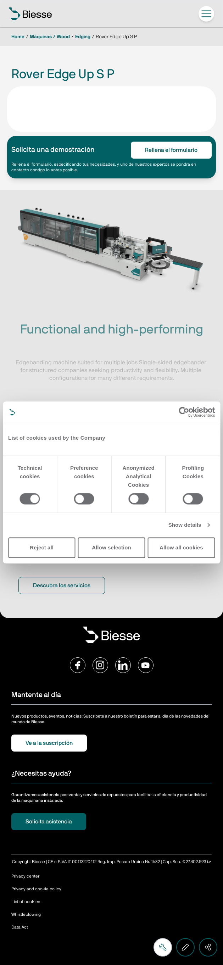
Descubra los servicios (61, 585)
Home (17, 36)
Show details (184, 525)
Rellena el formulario (171, 150)
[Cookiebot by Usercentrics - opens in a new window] (184, 412)
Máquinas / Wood (50, 36)
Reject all (42, 547)
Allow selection (111, 547)
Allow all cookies (181, 547)
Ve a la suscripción (49, 743)
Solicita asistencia (49, 821)
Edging (82, 36)
